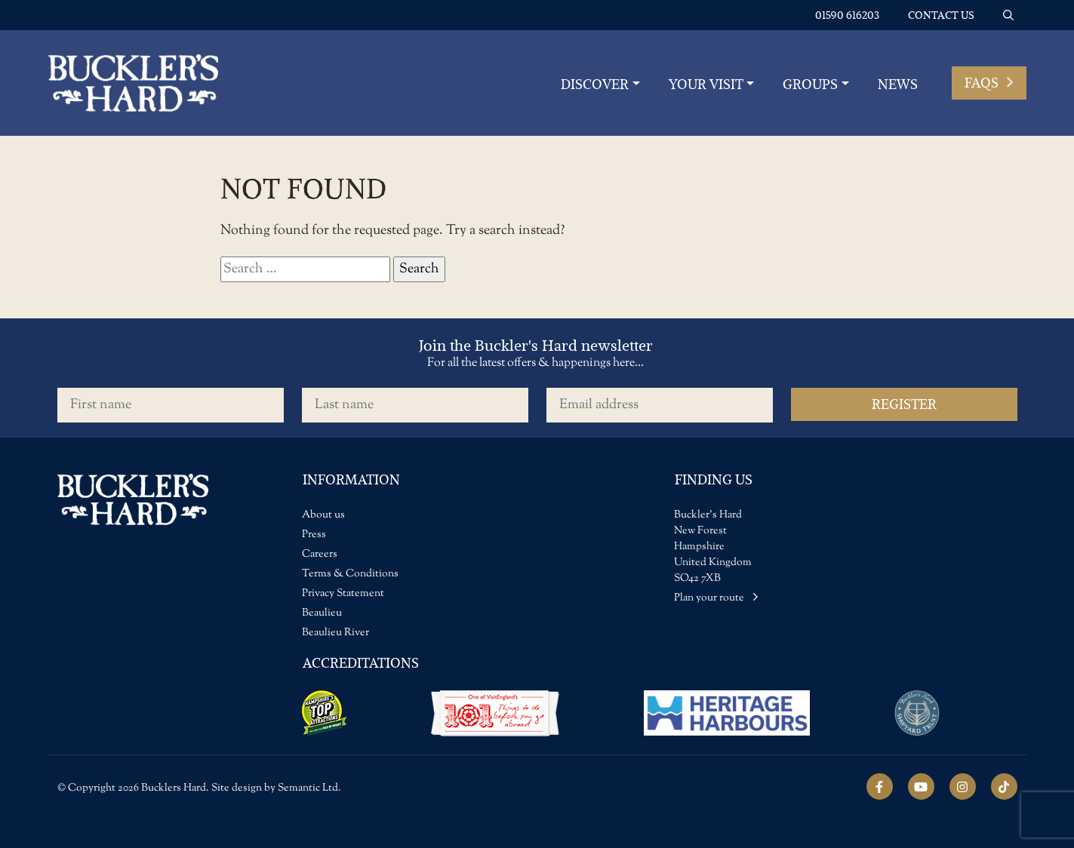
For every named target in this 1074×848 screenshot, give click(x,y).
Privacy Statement (343, 593)
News (898, 84)
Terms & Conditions (350, 574)
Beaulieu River (335, 633)
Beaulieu (322, 613)
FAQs (989, 82)
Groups (810, 84)
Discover (595, 84)
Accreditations (361, 662)
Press (314, 534)
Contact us (941, 15)
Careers (319, 554)
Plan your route (716, 598)
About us (323, 515)
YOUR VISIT (706, 84)
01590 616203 (847, 15)
